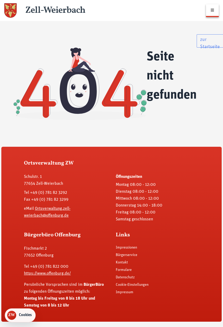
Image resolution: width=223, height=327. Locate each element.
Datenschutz (125, 277)
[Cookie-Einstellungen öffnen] (20, 315)
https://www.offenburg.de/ (47, 273)
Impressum (124, 292)
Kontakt (122, 263)
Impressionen (126, 248)
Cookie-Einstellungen (132, 285)
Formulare (124, 270)
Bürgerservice (126, 255)
